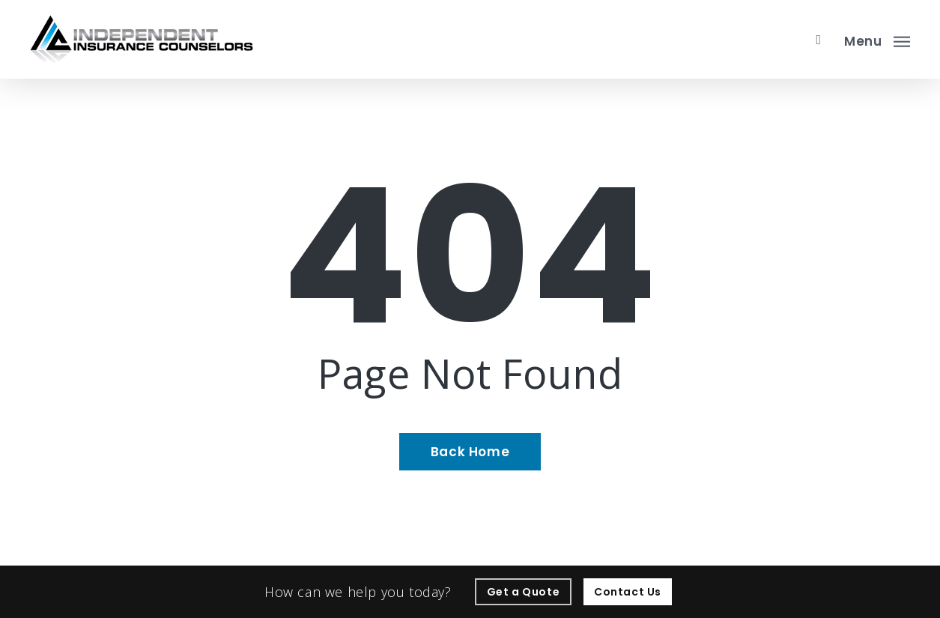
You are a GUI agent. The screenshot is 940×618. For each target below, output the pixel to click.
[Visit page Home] (141, 39)
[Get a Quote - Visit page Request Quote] (523, 591)
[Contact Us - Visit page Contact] (627, 591)
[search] (819, 39)
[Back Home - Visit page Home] (470, 451)
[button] (877, 40)
